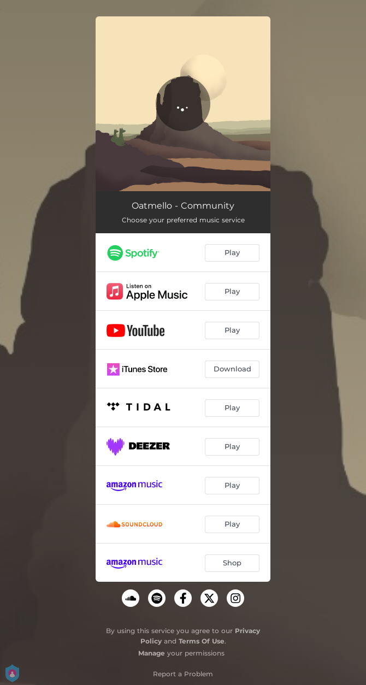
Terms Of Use (202, 641)
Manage (151, 653)
